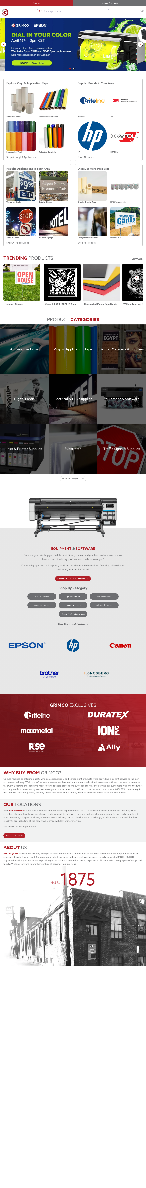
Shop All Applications (17, 243)
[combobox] (73, 11)
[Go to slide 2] (74, 69)
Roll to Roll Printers (104, 655)
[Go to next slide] (140, 44)
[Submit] (40, 11)
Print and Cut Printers (73, 655)
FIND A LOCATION (14, 885)
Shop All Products (87, 243)
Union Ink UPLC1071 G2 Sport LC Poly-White (61, 304)
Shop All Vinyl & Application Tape (23, 157)
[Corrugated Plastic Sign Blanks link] (101, 282)
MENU (140, 11)
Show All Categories (73, 528)
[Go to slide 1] (70, 69)
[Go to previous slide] (3, 44)
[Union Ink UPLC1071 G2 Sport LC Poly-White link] (62, 282)
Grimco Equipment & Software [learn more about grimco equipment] (73, 628)
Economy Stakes (14, 304)
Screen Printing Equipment (73, 664)
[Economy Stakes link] (21, 282)
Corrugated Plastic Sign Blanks (100, 304)
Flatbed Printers (104, 646)
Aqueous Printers (41, 655)
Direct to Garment (41, 646)
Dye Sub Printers (73, 646)
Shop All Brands (86, 157)
